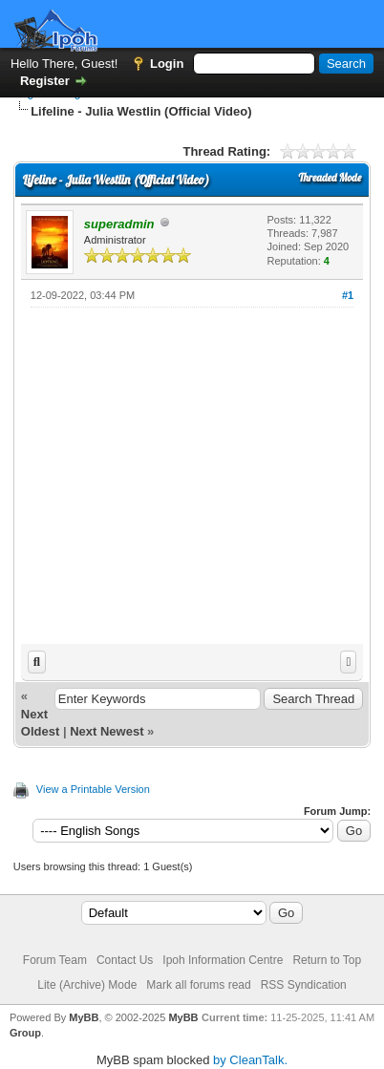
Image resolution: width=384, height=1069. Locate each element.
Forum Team (55, 960)
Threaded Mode (329, 177)
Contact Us (124, 960)
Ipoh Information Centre (222, 960)
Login (166, 63)
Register (45, 81)
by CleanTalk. (250, 1060)
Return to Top (326, 960)
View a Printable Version (93, 789)
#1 (347, 295)
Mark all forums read (198, 985)
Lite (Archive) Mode (87, 985)
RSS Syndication (304, 985)
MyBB (83, 1017)
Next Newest (106, 731)
